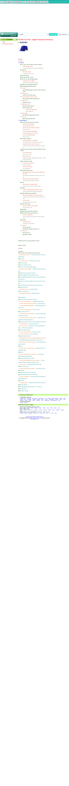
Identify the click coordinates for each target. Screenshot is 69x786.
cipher (40, 407)
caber (21, 407)
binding (60, 398)
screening (29, 399)
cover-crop (30, 409)
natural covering (55, 398)
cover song (29, 398)
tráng (52, 413)
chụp (41, 413)
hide (42, 400)
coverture (57, 409)
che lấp (34, 413)
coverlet (44, 409)
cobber (44, 407)
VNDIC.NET (32, 418)
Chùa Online (45, 1)
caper (25, 407)
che (44, 413)
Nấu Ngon (38, 1)
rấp (38, 413)
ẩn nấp (25, 413)
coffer (51, 407)
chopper (36, 407)
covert (46, 399)
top (45, 398)
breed (30, 400)
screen (42, 399)
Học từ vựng (29, 416)
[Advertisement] (13, 17)
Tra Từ (2, 1)
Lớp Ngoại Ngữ (18, 1)
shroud (33, 400)
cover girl (25, 409)
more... (59, 407)
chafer (32, 407)
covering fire (41, 398)
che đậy (21, 413)
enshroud (38, 400)
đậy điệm (30, 413)
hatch (64, 399)
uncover (21, 402)
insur (59, 400)
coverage (35, 409)
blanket (38, 399)
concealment (51, 399)
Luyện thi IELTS (31, 1)
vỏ (49, 413)
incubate (21, 400)
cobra (48, 407)
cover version (22, 398)
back (25, 399)
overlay (26, 400)
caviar (28, 407)
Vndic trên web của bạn (37, 416)
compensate (46, 400)
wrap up (56, 399)
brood (61, 399)
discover (62, 409)
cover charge (34, 398)
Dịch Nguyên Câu (9, 1)
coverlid (49, 409)
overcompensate (53, 400)
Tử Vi (24, 1)
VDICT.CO (39, 418)
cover (4, 41)
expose (25, 402)
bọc (47, 413)
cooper (55, 407)
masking (34, 399)
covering (48, 398)
